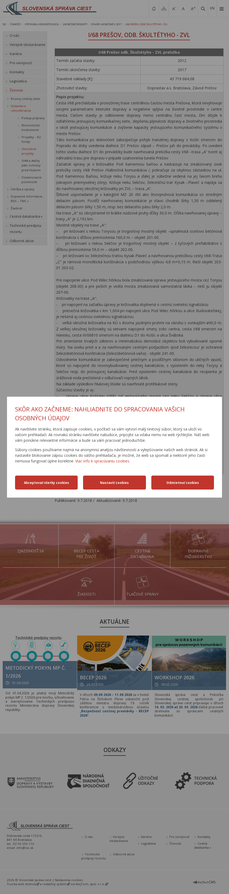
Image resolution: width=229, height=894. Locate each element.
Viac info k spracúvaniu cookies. (102, 461)
